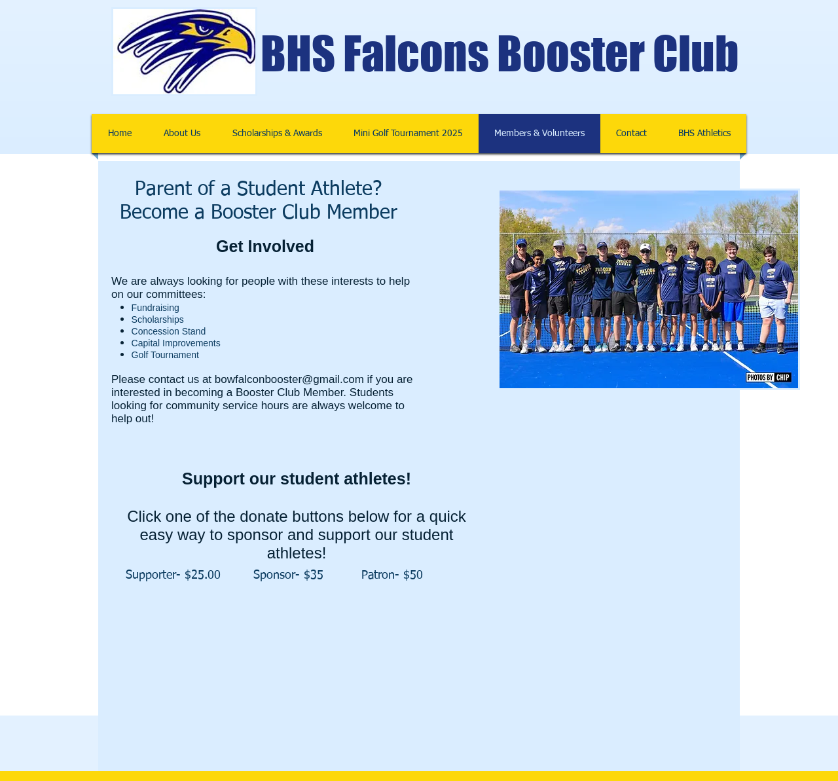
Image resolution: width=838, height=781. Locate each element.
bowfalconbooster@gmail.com (289, 379)
